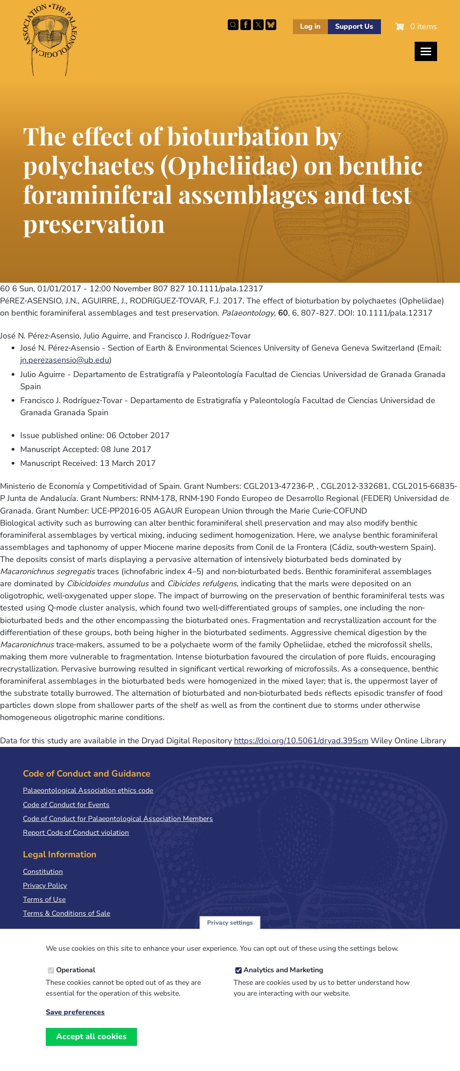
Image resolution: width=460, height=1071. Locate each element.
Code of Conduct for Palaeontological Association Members (118, 819)
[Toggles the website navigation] (426, 51)
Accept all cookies (91, 1037)
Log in (310, 26)
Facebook (245, 24)
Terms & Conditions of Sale (66, 913)
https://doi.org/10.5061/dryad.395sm (301, 740)
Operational (75, 971)
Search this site (233, 24)
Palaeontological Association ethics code (88, 790)
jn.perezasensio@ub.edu (64, 360)
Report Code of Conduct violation (76, 833)
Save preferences (75, 1014)
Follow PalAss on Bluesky (270, 24)
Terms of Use (44, 899)
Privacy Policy (45, 886)
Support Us (354, 26)
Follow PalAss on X (258, 24)
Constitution (43, 872)
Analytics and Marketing (283, 971)
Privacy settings (230, 924)
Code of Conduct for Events (66, 805)
